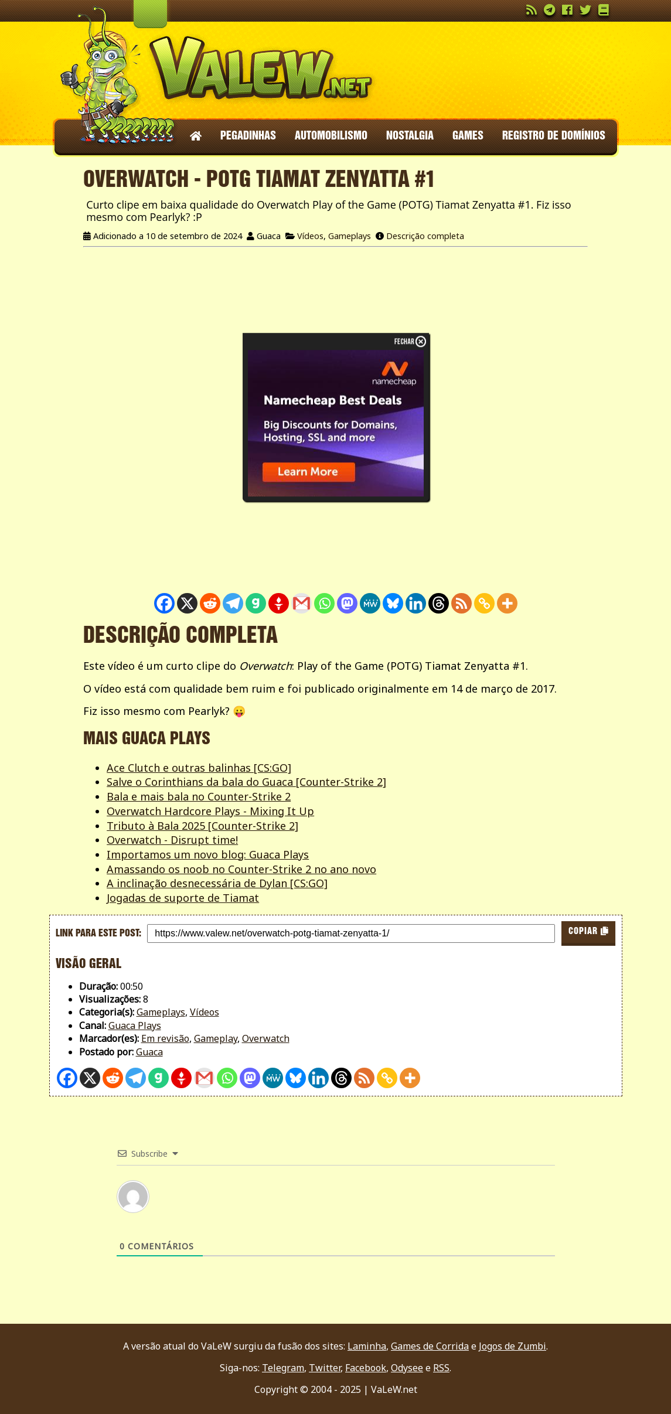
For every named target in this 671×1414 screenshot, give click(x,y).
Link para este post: (98, 933)
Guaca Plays (134, 1025)
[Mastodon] (347, 603)
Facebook (365, 1367)
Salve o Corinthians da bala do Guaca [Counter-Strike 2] (246, 782)
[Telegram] (233, 603)
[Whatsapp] (324, 603)
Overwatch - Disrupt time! (172, 840)
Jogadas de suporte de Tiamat (183, 898)
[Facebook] (164, 603)
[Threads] (438, 603)
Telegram (283, 1367)
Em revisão (165, 1038)
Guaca (149, 1051)
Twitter (324, 1367)
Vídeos (310, 235)
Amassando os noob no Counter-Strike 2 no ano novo (241, 869)
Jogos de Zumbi (512, 1346)
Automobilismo (331, 136)
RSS (441, 1367)
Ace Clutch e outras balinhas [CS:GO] (199, 768)
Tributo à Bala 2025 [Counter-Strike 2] (202, 826)
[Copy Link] (484, 603)
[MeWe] (370, 603)
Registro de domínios (553, 136)
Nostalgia (410, 136)
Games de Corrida (430, 1346)
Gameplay (215, 1038)
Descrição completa (425, 235)
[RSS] (461, 603)
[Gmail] (301, 603)
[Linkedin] (416, 603)
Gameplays (349, 235)
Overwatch (265, 1038)
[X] (187, 603)
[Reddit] (210, 603)
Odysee (407, 1367)
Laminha (367, 1346)
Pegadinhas (248, 136)
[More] (507, 603)
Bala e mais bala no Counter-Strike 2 (199, 796)
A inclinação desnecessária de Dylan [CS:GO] (217, 883)
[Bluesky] (393, 603)
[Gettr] (278, 603)
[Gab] (256, 603)
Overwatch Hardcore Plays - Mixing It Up (210, 811)
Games (467, 136)
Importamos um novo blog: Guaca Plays (208, 854)
